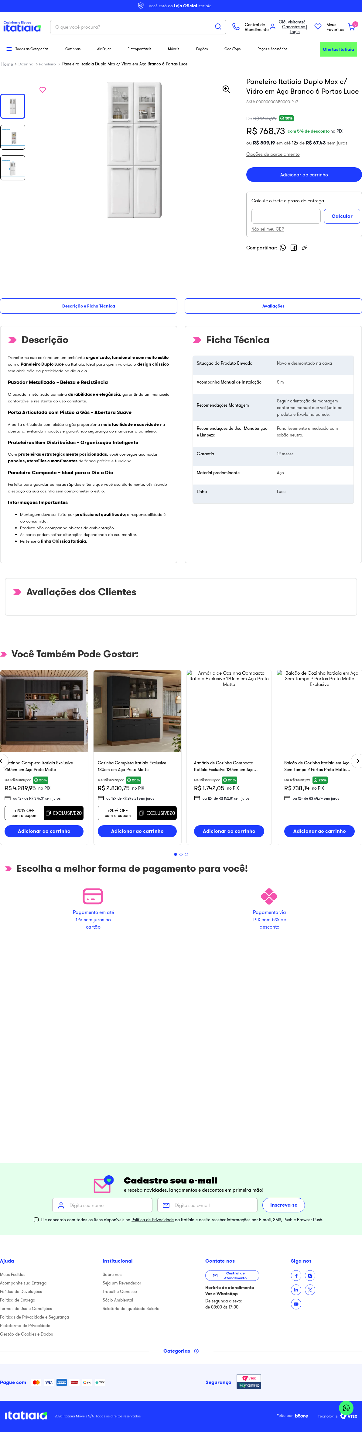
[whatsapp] (290, 325)
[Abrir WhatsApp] (346, 1408)
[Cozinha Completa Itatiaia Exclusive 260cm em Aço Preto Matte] (89, 773)
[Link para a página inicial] (7, 126)
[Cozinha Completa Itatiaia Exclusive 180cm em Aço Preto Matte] (270, 773)
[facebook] (301, 325)
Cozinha (25, 126)
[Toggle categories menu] (181, 1351)
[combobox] (181, 108)
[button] (7, 56)
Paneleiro (47, 126)
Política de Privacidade (152, 1219)
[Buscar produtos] (232, 107)
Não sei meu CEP (274, 306)
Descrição (13, 336)
